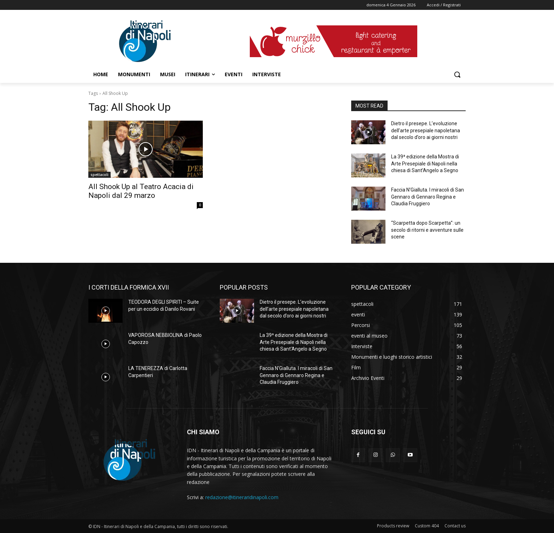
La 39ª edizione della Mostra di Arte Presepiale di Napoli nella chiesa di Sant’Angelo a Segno (425, 163)
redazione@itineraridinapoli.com (241, 497)
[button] (457, 74)
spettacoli (99, 174)
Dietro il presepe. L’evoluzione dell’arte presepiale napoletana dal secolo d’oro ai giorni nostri (425, 130)
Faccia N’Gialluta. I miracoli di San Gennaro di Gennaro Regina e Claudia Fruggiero (427, 196)
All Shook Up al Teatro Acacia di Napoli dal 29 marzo (141, 191)
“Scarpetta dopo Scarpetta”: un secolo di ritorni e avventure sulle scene (427, 230)
